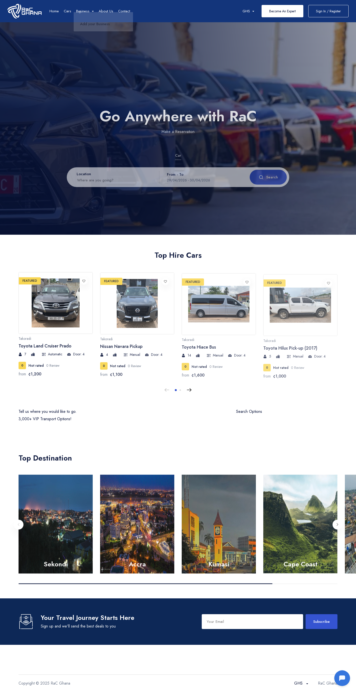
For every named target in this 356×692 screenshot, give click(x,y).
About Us (106, 11)
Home (54, 11)
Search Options (249, 411)
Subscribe (321, 621)
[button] (176, 390)
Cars (67, 11)
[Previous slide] (167, 390)
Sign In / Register (328, 11)
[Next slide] (189, 390)
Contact (124, 11)
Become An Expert (282, 11)
